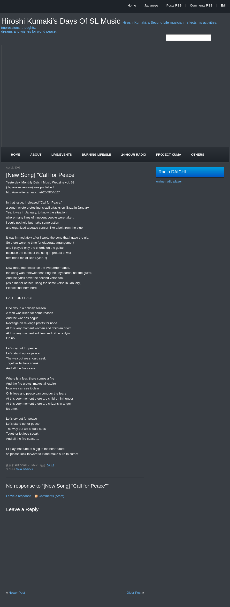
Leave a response (18, 496)
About (35, 154)
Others (197, 154)
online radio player (169, 181)
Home (132, 5)
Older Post (134, 592)
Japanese (151, 5)
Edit (223, 5)
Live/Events (61, 154)
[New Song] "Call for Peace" (41, 175)
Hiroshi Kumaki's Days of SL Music (62, 21)
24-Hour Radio (133, 154)
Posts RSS (174, 5)
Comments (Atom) (51, 496)
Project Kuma (168, 154)
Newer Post (17, 592)
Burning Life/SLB (96, 154)
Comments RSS (201, 5)
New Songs (24, 469)
